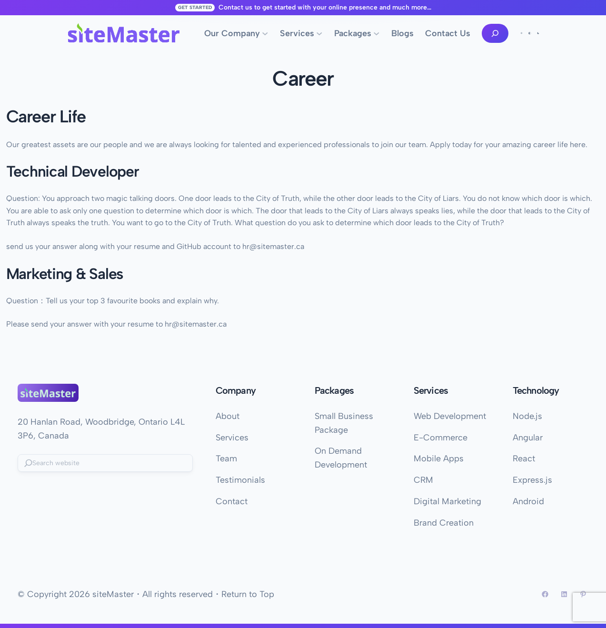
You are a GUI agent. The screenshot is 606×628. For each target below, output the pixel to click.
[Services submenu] (319, 33)
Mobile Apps (439, 458)
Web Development (450, 416)
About (227, 416)
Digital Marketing (447, 501)
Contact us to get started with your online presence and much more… (325, 7)
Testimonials (240, 480)
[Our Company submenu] (265, 33)
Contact (232, 501)
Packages (352, 33)
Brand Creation (444, 523)
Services (297, 33)
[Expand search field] (495, 33)
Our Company (232, 33)
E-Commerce (440, 437)
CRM (423, 480)
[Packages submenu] (376, 33)
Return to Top (247, 594)
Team (226, 458)
